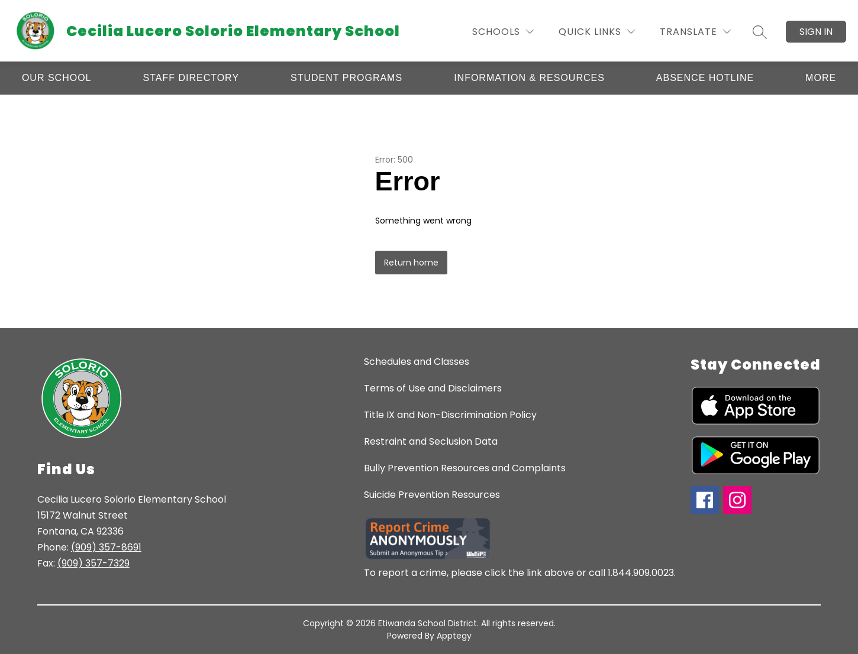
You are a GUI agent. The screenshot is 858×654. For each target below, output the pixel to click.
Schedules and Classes (416, 361)
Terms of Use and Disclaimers (433, 388)
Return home (411, 262)
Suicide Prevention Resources (432, 494)
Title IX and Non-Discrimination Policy (450, 415)
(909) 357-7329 (93, 563)
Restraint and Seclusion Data (431, 441)
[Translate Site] (695, 31)
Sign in (816, 31)
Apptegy (454, 636)
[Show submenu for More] (820, 78)
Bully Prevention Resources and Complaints (465, 468)
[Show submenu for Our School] (57, 78)
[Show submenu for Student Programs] (346, 78)
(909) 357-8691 (106, 547)
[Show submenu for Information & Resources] (529, 78)
